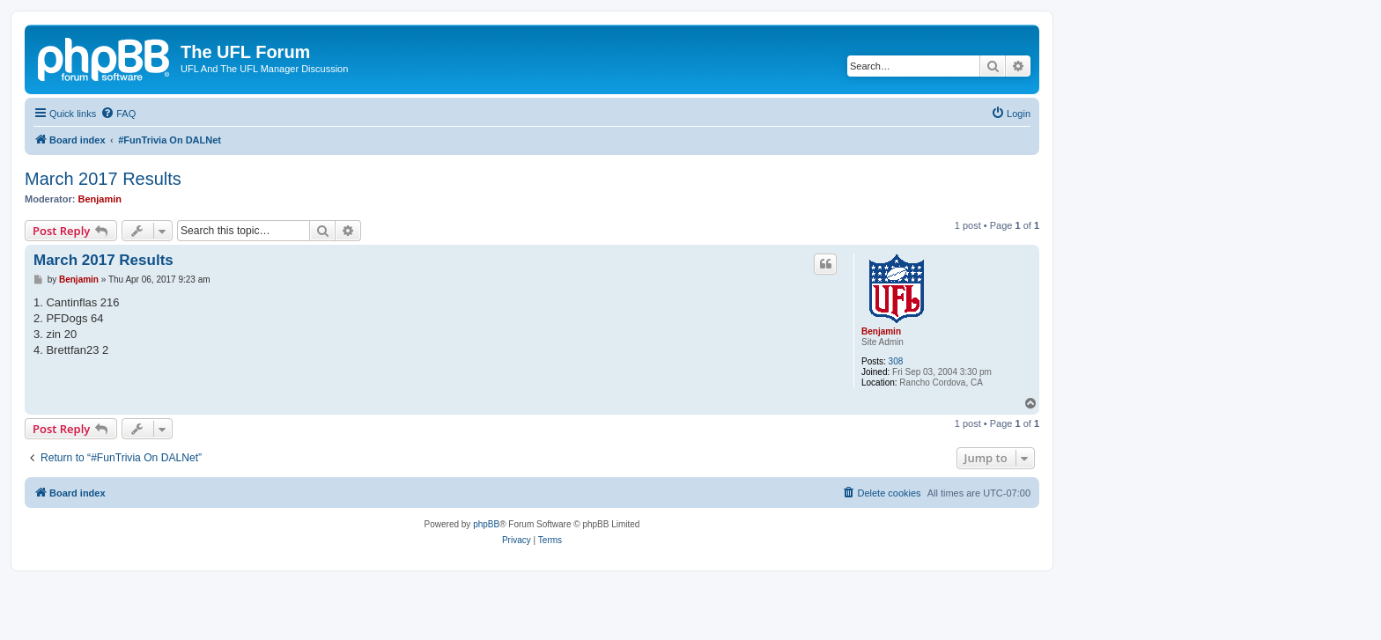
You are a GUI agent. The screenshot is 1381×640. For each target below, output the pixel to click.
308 (896, 361)
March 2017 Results (103, 178)
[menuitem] (118, 113)
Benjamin (100, 199)
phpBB (486, 524)
